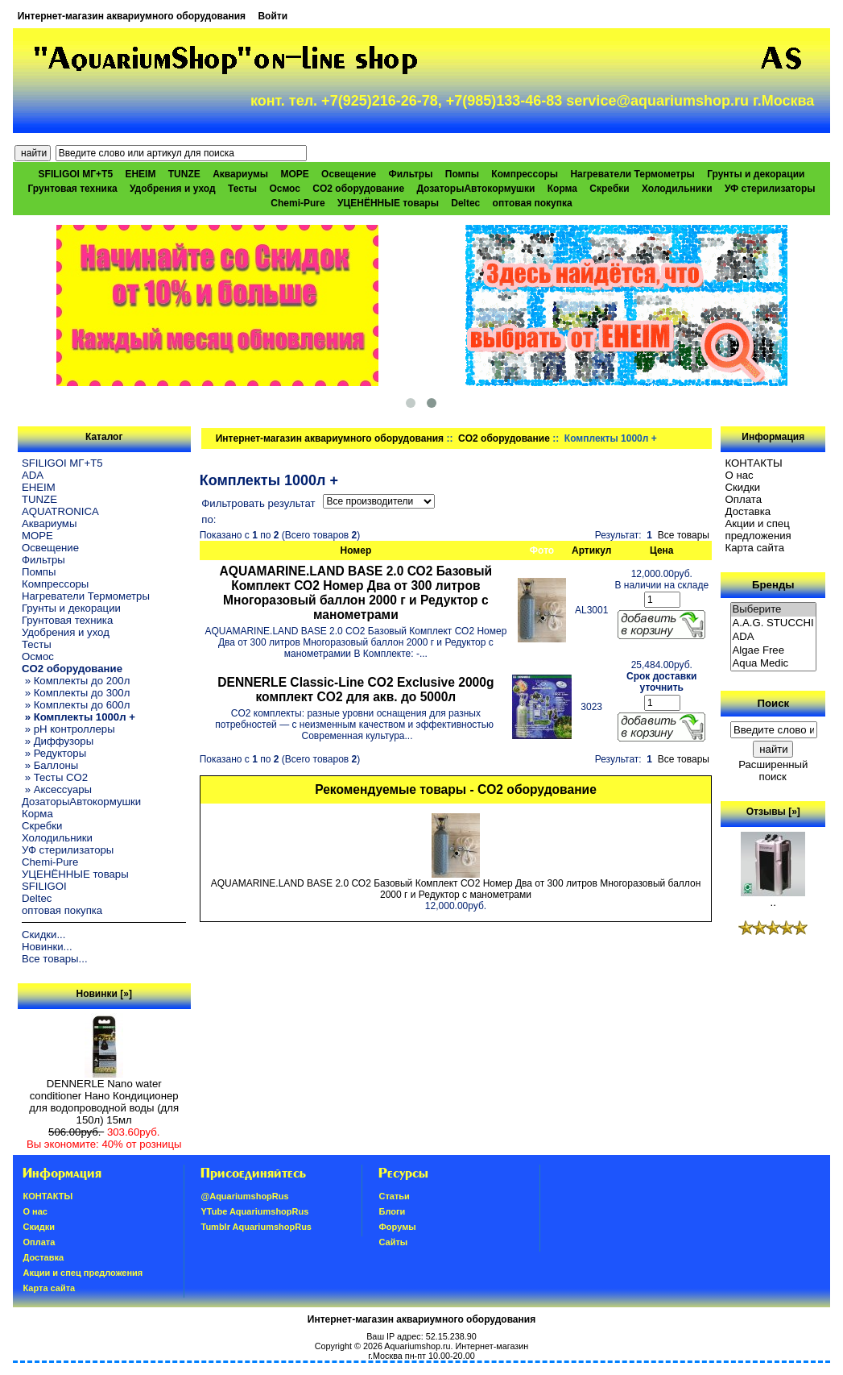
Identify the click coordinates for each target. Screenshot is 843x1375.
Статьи (393, 1196)
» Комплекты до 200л (76, 681)
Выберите (773, 610)
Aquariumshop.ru (417, 1346)
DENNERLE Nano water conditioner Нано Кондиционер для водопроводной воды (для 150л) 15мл (104, 1097)
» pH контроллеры (68, 729)
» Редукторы (54, 753)
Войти (272, 16)
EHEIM (140, 174)
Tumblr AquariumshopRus (256, 1227)
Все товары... (55, 959)
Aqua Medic (773, 664)
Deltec (465, 203)
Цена (662, 550)
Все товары (683, 535)
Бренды (773, 585)
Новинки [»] (104, 993)
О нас (739, 475)
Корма (562, 188)
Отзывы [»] (773, 811)
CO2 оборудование (504, 438)
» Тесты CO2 (55, 777)
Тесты (242, 188)
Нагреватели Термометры (632, 174)
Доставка (748, 511)
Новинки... (47, 947)
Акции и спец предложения (758, 529)
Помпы (462, 174)
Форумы (396, 1227)
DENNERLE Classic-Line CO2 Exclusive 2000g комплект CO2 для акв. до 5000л (355, 689)
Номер (356, 550)
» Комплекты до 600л (76, 705)
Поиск (773, 703)
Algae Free (773, 651)
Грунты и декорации (755, 174)
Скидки (743, 487)
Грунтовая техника (72, 188)
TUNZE (184, 174)
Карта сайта (754, 548)
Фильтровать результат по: (258, 511)
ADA (32, 475)
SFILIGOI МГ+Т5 (76, 174)
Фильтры (410, 174)
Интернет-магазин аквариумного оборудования (132, 16)
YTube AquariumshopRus (254, 1211)
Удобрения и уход (173, 188)
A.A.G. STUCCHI (773, 623)
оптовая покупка (532, 203)
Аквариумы (240, 174)
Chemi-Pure (297, 203)
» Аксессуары (57, 789)
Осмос (284, 188)
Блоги (391, 1211)
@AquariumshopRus (244, 1196)
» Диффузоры (57, 741)
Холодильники (677, 188)
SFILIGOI (44, 886)
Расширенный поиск (773, 770)
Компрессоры (524, 174)
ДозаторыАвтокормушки (475, 188)
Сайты (392, 1242)
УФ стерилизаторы (770, 188)
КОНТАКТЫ (754, 463)
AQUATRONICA (60, 511)
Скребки (609, 188)
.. (773, 897)
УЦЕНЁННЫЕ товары (388, 203)
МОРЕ (294, 174)
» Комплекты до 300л (76, 693)
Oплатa (743, 499)
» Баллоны (50, 765)
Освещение (348, 174)
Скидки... (43, 934)
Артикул (591, 550)
